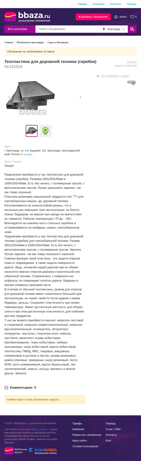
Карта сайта (79, 440)
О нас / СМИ (113, 429)
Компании (98, 4)
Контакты (115, 4)
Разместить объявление (86, 434)
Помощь (132, 4)
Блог (108, 440)
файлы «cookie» (39, 429)
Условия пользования (85, 446)
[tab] (20, 387)
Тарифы (82, 4)
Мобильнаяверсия (21, 451)
